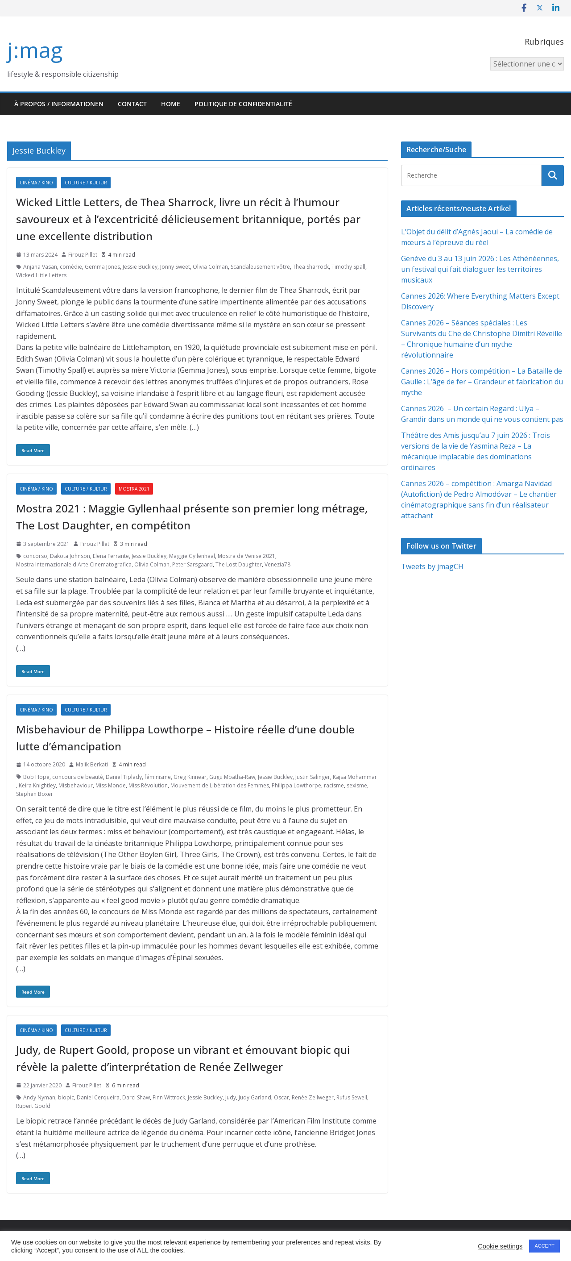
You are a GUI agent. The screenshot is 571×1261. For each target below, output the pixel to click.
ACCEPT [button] (544, 1246)
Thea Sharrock (311, 267)
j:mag (34, 49)
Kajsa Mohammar (355, 777)
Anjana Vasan (40, 267)
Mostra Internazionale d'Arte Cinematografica (74, 564)
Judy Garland (255, 1097)
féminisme (158, 777)
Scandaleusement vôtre (260, 267)
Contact (132, 104)
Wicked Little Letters (41, 275)
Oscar (281, 1097)
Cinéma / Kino (36, 182)
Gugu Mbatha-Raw (232, 777)
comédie (71, 267)
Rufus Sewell (351, 1097)
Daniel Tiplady (124, 777)
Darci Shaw (136, 1097)
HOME (170, 104)
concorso (35, 556)
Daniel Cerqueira (98, 1097)
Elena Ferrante (111, 556)
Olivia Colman (210, 267)
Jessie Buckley (140, 267)
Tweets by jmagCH (432, 566)
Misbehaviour (75, 785)
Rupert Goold (33, 1106)
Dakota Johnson (70, 556)
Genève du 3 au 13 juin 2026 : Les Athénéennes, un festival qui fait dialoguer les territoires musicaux (480, 269)
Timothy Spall (348, 267)
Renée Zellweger (313, 1097)
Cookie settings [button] (500, 1246)
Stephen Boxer (34, 794)
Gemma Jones (102, 267)
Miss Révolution (148, 785)
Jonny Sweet (175, 267)
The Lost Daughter (238, 564)
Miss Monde (110, 785)
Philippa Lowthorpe (296, 785)
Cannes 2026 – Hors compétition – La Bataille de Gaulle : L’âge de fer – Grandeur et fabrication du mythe (482, 381)
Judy (230, 1097)
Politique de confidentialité (243, 104)
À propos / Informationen (58, 104)
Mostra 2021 (134, 489)
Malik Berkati (92, 764)
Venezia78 (277, 564)
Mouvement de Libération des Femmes (219, 785)
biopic (66, 1097)
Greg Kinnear (190, 777)
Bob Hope (36, 777)
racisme (334, 785)
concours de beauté (77, 777)
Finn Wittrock (169, 1097)
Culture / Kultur (86, 182)
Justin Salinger (312, 777)
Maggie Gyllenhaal (192, 556)
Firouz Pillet (82, 254)
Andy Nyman (39, 1097)
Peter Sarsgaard (192, 564)
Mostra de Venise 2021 (246, 556)
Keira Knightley (37, 785)
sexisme (357, 785)
